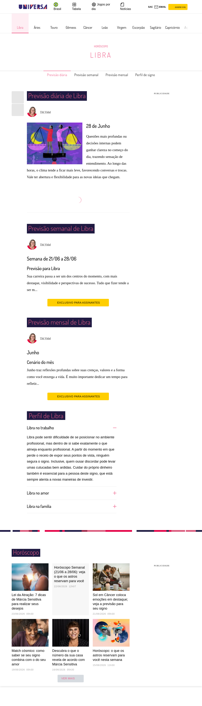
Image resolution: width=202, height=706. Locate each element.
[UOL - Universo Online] (50, 7)
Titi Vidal (45, 112)
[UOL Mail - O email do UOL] (160, 7)
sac (150, 7)
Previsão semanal (84, 75)
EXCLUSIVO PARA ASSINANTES (78, 302)
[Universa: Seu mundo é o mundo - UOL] (33, 7)
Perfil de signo (151, 75)
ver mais (70, 678)
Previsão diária (51, 75)
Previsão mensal (119, 75)
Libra (101, 55)
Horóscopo (101, 46)
